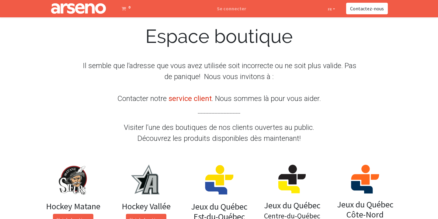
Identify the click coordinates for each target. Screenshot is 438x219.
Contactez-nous (367, 8)
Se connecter (231, 8)
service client (190, 98)
